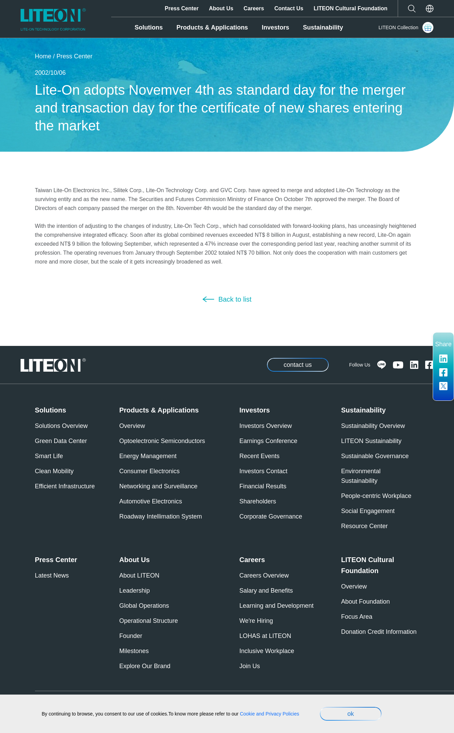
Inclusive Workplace (267, 651)
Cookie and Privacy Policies (269, 714)
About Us (221, 8)
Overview (132, 425)
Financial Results (263, 486)
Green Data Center (61, 441)
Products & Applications (212, 27)
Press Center (182, 8)
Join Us (250, 666)
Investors (275, 27)
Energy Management (148, 456)
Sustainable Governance (375, 456)
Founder (130, 635)
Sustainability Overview (373, 425)
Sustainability (323, 27)
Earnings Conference (269, 441)
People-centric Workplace (376, 495)
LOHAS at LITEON (265, 635)
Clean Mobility (54, 471)
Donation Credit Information (379, 631)
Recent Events (260, 456)
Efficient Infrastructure (65, 486)
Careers (254, 8)
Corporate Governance (271, 516)
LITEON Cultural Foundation (350, 8)
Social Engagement (368, 511)
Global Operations (144, 605)
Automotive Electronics (150, 501)
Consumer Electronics (149, 471)
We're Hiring (256, 620)
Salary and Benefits (266, 590)
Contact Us (288, 8)
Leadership (134, 590)
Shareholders (258, 501)
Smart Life (49, 456)
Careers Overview (264, 575)
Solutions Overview (61, 425)
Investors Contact (264, 471)
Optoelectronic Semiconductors (162, 441)
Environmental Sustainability (361, 476)
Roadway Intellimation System (160, 516)
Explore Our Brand (145, 666)
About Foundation (365, 601)
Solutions (149, 27)
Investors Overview (266, 425)
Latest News (52, 575)
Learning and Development (277, 605)
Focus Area (356, 616)
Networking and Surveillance (158, 486)
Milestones (134, 651)
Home (43, 56)
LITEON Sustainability (371, 441)
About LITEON (139, 575)
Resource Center (364, 526)
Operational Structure (148, 620)
